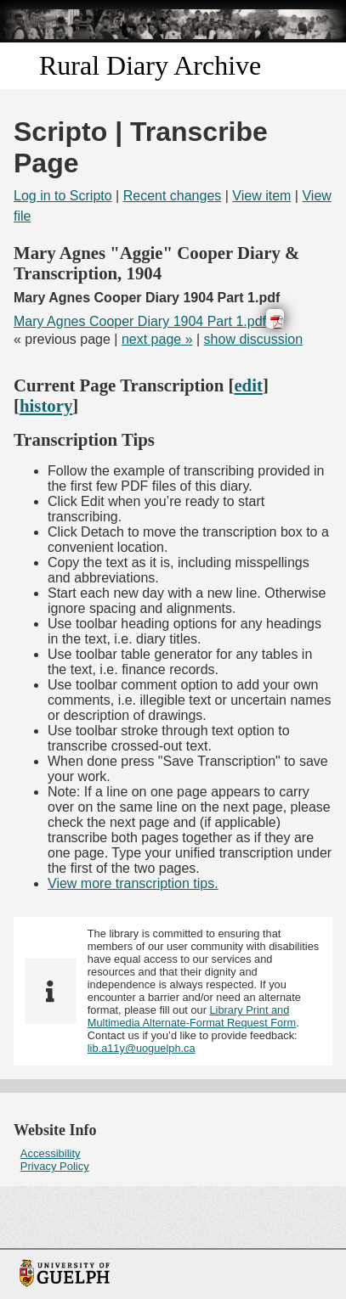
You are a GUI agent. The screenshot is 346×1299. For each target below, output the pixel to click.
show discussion (253, 339)
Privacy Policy (54, 1166)
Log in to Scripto (63, 195)
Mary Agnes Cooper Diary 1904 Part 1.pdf (140, 321)
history (46, 405)
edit (248, 385)
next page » (157, 339)
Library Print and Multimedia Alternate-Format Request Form (192, 1016)
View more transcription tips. (133, 883)
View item (261, 195)
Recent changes (172, 195)
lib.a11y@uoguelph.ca (142, 1048)
